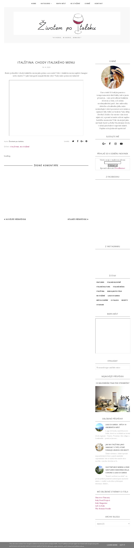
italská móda (118, 287)
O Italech (115, 300)
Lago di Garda (114, 296)
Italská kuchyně (114, 282)
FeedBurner (120, 168)
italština (14, 147)
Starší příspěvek (77, 219)
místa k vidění (102, 300)
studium (100, 305)
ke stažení (24, 147)
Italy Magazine (101, 503)
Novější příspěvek (16, 219)
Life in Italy (100, 506)
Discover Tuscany (102, 497)
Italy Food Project (102, 500)
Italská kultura (103, 287)
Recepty (125, 300)
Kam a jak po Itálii (114, 291)
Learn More (112, 545)
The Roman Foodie (103, 509)
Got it (122, 545)
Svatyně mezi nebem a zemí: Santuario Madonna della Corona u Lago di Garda (117, 470)
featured (100, 282)
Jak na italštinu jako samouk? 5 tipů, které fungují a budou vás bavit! (117, 447)
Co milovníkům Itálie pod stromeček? (112, 383)
